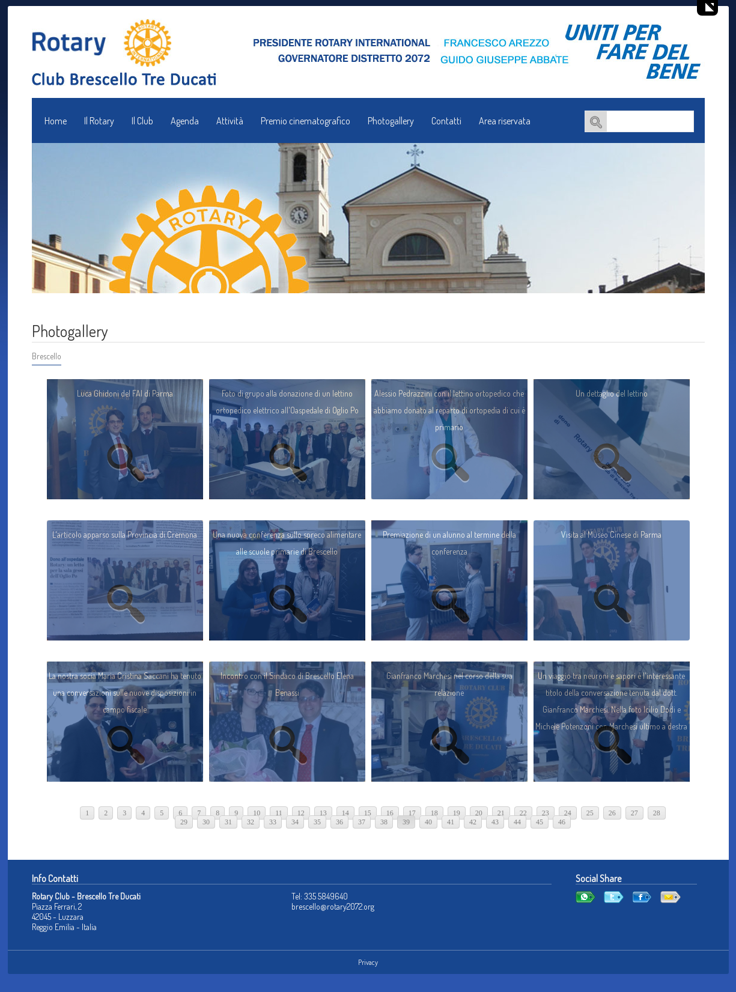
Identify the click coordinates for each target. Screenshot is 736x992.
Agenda (185, 121)
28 (656, 813)
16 (390, 813)
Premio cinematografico (305, 121)
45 (539, 822)
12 (301, 813)
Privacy (368, 962)
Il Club (142, 121)
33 (272, 822)
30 (206, 822)
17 (412, 813)
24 (567, 813)
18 (434, 813)
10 (256, 813)
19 (456, 813)
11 (278, 813)
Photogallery (391, 121)
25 (590, 813)
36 (339, 822)
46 (561, 822)
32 (250, 822)
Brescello (46, 356)
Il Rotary (99, 121)
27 (634, 813)
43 (495, 822)
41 (450, 822)
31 (228, 822)
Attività (229, 121)
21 (501, 813)
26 (612, 813)
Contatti (446, 121)
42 (472, 822)
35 (317, 822)
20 (478, 813)
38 (384, 822)
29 (183, 822)
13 (323, 813)
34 (295, 822)
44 (517, 822)
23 (545, 813)
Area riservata (505, 121)
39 (406, 822)
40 (428, 822)
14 (345, 813)
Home (55, 121)
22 (523, 813)
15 (367, 813)
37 (361, 822)
